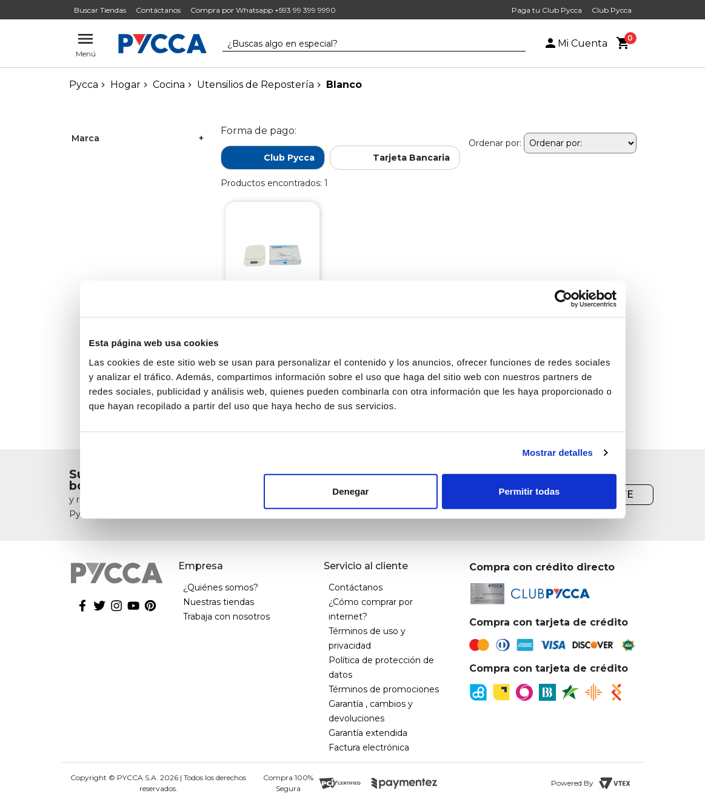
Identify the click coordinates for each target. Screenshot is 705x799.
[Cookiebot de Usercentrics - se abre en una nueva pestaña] (563, 299)
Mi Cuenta (575, 43)
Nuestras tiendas (218, 602)
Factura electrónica (369, 747)
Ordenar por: (495, 143)
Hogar (125, 84)
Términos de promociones (384, 689)
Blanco (344, 84)
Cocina (169, 84)
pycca (83, 84)
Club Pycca (612, 10)
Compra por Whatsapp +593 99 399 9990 (263, 10)
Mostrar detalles (557, 452)
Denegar (350, 491)
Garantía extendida (368, 732)
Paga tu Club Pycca (547, 10)
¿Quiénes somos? (220, 587)
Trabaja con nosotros (226, 616)
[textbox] (364, 44)
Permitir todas (529, 491)
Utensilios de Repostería (255, 84)
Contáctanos (158, 10)
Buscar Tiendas (100, 10)
